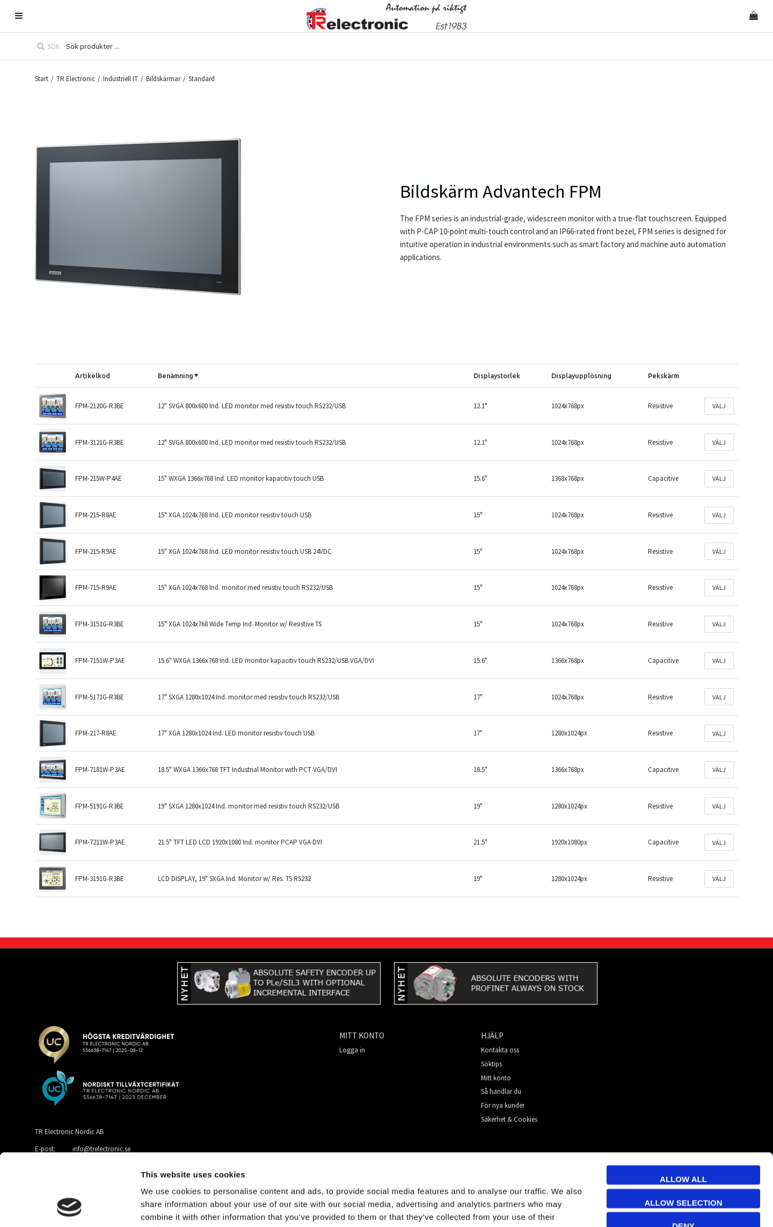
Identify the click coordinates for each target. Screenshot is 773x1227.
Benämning (175, 375)
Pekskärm (663, 375)
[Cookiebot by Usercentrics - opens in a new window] (69, 1206)
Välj (719, 406)
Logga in (352, 1050)
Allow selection (684, 1134)
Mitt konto (496, 1077)
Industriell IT (120, 78)
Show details (603, 1205)
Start (41, 78)
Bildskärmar (163, 78)
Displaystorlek (496, 375)
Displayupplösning (581, 375)
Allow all (683, 1111)
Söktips (491, 1064)
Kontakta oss (500, 1050)
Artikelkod (92, 375)
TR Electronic (75, 78)
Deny (683, 1158)
